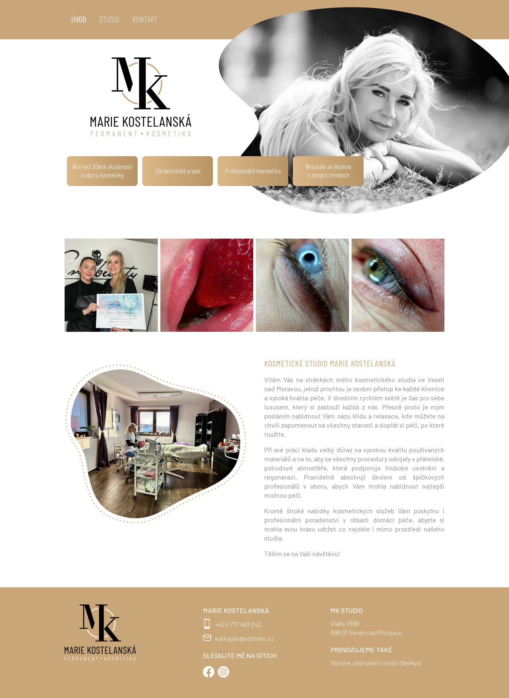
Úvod (78, 19)
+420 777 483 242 (238, 624)
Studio (109, 19)
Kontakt (144, 19)
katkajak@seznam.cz (244, 638)
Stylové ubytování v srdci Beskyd (375, 663)
